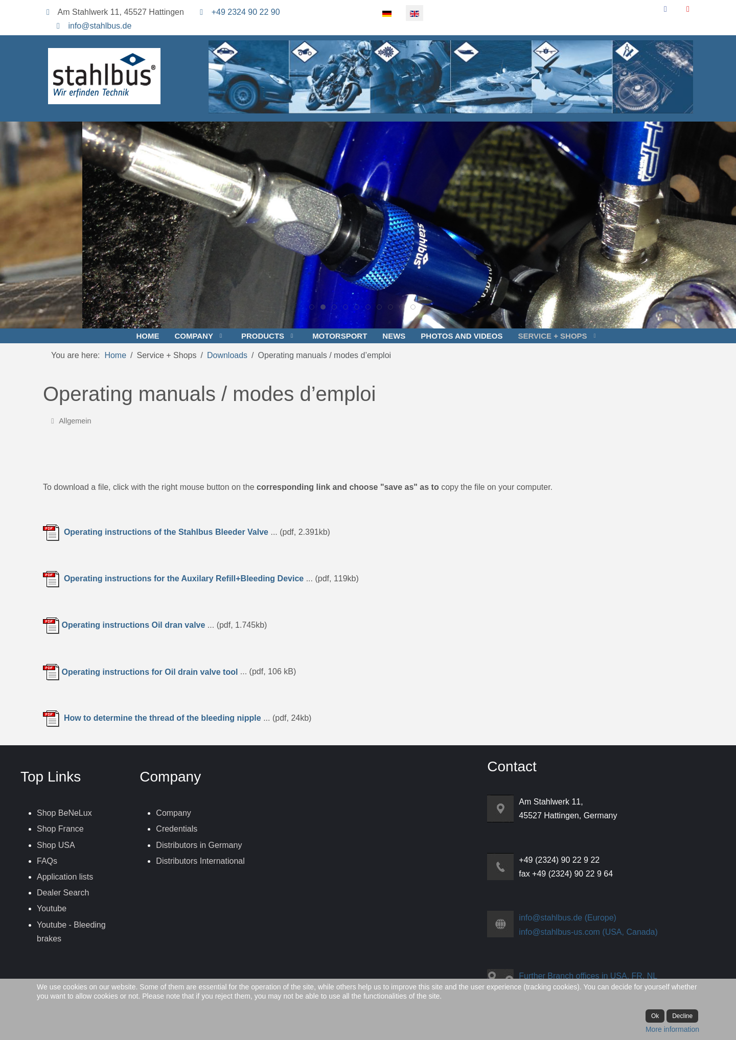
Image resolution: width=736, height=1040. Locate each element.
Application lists (65, 876)
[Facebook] (665, 9)
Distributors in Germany (199, 845)
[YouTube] (688, 9)
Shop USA (56, 845)
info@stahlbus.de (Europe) (567, 917)
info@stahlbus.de (99, 25)
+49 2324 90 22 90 (246, 12)
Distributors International (200, 861)
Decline (682, 1016)
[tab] (311, 307)
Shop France (60, 828)
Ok (655, 1016)
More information (672, 1029)
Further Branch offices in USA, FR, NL (588, 976)
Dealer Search (63, 892)
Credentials (176, 828)
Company (173, 813)
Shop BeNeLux (64, 813)
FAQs (47, 861)
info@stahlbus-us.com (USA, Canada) (588, 932)
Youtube (51, 908)
